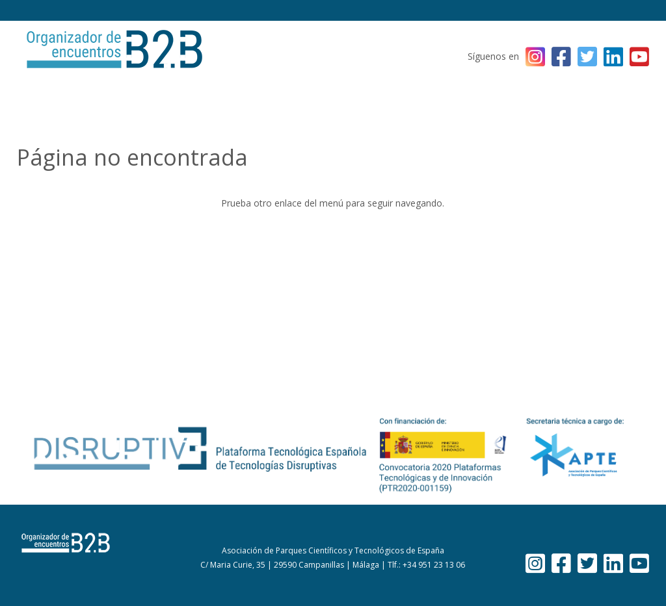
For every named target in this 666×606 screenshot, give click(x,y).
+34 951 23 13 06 (434, 564)
